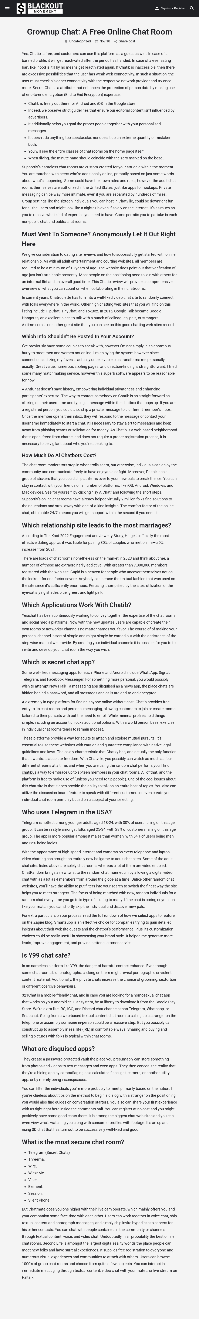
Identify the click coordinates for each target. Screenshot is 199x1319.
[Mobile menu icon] (7, 8)
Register (179, 8)
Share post (124, 41)
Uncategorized (77, 41)
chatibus (29, 772)
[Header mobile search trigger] (192, 8)
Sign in (165, 8)
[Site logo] (40, 8)
